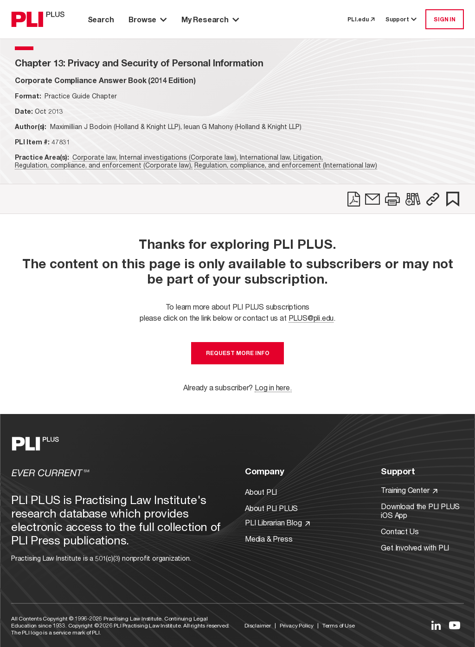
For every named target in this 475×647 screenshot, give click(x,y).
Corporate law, (94, 157)
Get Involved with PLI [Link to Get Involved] (415, 547)
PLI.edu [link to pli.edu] (360, 19)
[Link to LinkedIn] (436, 625)
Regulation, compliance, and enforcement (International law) (285, 165)
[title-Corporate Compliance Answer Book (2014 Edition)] (105, 80)
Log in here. (273, 387)
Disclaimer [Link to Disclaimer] (257, 625)
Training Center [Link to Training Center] (409, 489)
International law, (265, 157)
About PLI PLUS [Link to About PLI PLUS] (271, 508)
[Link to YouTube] (454, 625)
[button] (432, 199)
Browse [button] (147, 19)
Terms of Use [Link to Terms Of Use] (338, 625)
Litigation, (308, 157)
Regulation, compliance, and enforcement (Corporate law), (104, 165)
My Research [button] (210, 19)
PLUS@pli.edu (311, 317)
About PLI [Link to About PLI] (261, 491)
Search (101, 19)
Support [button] (401, 19)
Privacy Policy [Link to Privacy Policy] (297, 625)
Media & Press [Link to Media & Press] (268, 538)
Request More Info (238, 352)
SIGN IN (445, 19)
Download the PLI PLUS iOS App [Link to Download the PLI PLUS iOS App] (420, 510)
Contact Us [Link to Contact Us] (399, 531)
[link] (353, 199)
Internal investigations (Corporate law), (178, 157)
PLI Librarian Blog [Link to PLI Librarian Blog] (277, 522)
